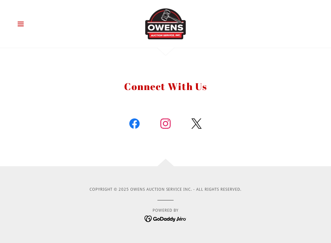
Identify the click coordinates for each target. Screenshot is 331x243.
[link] (166, 23)
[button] (20, 23)
